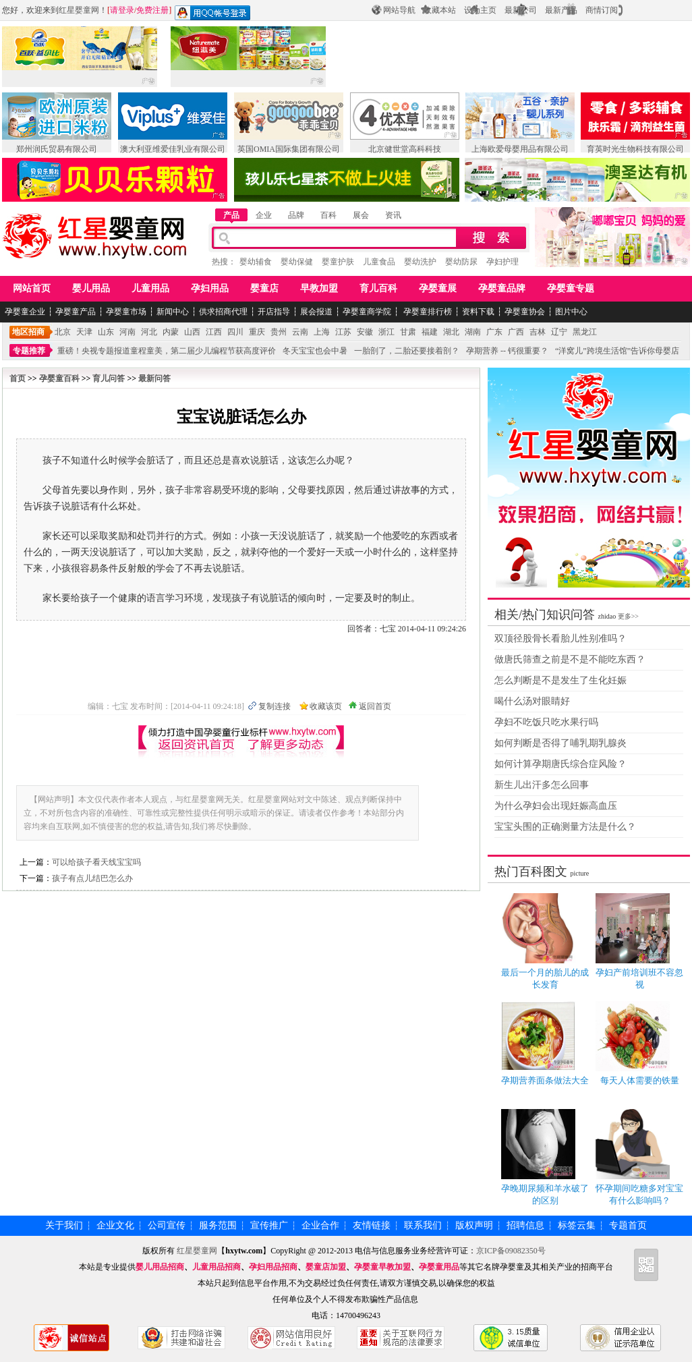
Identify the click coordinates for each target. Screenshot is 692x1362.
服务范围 (218, 1225)
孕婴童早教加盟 (382, 1267)
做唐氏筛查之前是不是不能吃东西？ (569, 659)
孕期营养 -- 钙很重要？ (507, 351)
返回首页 (375, 706)
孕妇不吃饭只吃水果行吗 (546, 722)
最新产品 (561, 10)
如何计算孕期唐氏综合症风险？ (560, 764)
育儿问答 (108, 378)
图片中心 (571, 311)
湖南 (473, 332)
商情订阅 (601, 10)
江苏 (343, 332)
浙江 (386, 332)
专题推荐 (29, 351)
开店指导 (274, 311)
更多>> (628, 616)
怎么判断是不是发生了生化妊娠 (560, 680)
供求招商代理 (223, 311)
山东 (106, 332)
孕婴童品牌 (501, 288)
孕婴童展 (438, 288)
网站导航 (399, 10)
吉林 (537, 332)
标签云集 (577, 1225)
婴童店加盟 (326, 1267)
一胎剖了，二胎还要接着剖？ (406, 351)
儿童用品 (150, 288)
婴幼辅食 (255, 261)
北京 (63, 332)
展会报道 (316, 311)
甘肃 (408, 332)
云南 (300, 332)
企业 (264, 215)
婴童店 (264, 288)
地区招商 (28, 332)
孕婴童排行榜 (426, 311)
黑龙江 (585, 332)
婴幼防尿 (461, 261)
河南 (127, 332)
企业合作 (320, 1225)
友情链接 (372, 1225)
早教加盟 (319, 288)
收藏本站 (440, 10)
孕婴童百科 (59, 378)
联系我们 (423, 1225)
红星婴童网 (79, 10)
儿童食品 (379, 261)
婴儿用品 (91, 288)
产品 (231, 215)
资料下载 (478, 311)
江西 (214, 332)
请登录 (122, 10)
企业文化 (115, 1225)
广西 (516, 332)
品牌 (296, 215)
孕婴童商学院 (367, 311)
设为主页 (480, 10)
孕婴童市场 (126, 311)
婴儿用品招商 (160, 1267)
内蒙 (171, 332)
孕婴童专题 (570, 288)
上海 (322, 332)
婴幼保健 (297, 261)
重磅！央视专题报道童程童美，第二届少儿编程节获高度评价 (166, 351)
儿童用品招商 (216, 1267)
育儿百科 (378, 288)
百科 (328, 215)
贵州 (278, 332)
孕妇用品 (210, 288)
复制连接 (274, 706)
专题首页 (628, 1225)
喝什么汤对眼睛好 (532, 701)
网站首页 (32, 288)
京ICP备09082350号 (512, 1250)
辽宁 (559, 332)
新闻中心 (172, 311)
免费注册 (152, 10)
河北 (149, 332)
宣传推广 (269, 1225)
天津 (84, 332)
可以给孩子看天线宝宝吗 (96, 862)
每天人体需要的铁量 (639, 1080)
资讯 (393, 215)
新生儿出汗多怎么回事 (541, 785)
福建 (430, 332)
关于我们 (64, 1225)
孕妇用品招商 (273, 1267)
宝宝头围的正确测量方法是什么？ (565, 827)
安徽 (365, 332)
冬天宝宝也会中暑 (315, 351)
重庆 (257, 332)
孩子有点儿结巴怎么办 (92, 878)
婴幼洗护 (420, 261)
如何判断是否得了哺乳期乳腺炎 (560, 743)
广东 (494, 332)
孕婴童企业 (25, 311)
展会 (361, 215)
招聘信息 (525, 1225)
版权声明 (474, 1225)
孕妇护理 (502, 261)
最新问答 (154, 378)
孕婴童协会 (524, 311)
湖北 (451, 332)
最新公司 (520, 10)
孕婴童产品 (75, 311)
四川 (235, 332)
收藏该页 (326, 706)
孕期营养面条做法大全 (545, 1080)
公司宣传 (166, 1225)
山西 (192, 332)
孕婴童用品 (439, 1267)
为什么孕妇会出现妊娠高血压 (555, 806)
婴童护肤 (338, 261)
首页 (17, 378)
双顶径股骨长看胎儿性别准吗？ (560, 638)
